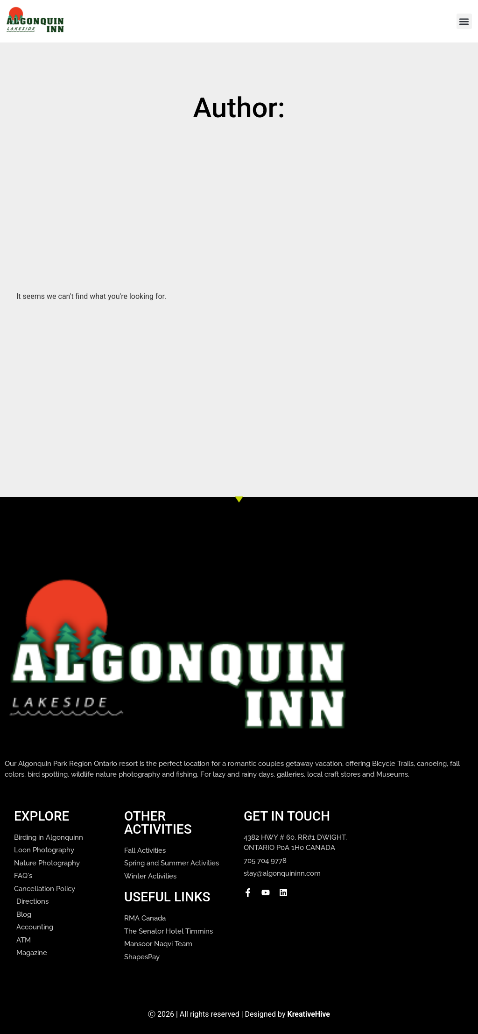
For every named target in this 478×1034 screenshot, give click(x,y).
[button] (464, 21)
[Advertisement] (247, 196)
